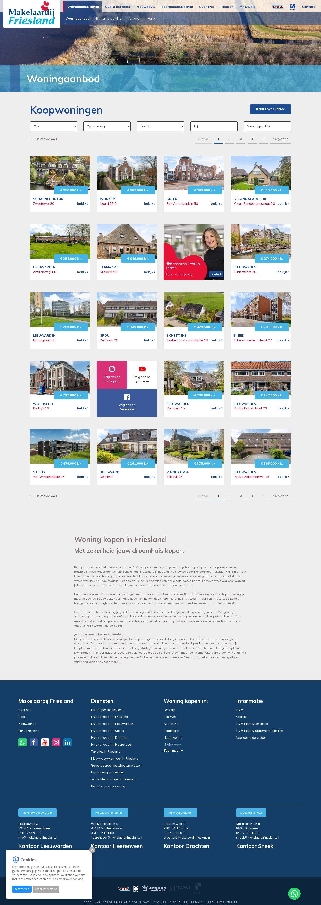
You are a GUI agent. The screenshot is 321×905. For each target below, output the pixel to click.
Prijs (196, 126)
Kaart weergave (270, 109)
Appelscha (171, 723)
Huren (153, 18)
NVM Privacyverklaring (252, 724)
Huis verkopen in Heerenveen (112, 744)
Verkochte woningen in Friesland (113, 779)
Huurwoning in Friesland (108, 772)
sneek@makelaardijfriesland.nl (257, 837)
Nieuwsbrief (27, 724)
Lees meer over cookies (67, 879)
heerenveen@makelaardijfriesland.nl (116, 837)
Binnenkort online (109, 18)
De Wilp (169, 709)
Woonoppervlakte (259, 126)
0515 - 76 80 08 (247, 833)
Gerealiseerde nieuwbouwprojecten (116, 765)
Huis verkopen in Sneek (107, 731)
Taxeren (227, 6)
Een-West (171, 716)
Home (13, 78)
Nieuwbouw (145, 6)
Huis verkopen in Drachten (109, 738)
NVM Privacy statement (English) (259, 731)
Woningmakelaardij (83, 6)
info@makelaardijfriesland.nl (38, 837)
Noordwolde (172, 737)
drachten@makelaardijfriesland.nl (187, 837)
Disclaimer (178, 898)
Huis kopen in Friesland (107, 710)
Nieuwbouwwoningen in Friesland (114, 758)
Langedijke (171, 730)
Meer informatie (46, 889)
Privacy (197, 898)
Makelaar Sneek (251, 812)
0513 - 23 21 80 (102, 833)
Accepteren (21, 889)
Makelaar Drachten (180, 812)
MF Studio (247, 6)
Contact (308, 6)
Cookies (242, 717)
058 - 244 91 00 (29, 833)
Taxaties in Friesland (105, 751)
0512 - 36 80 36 (175, 833)
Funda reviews (28, 731)
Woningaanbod (79, 18)
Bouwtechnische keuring (108, 786)
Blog (21, 717)
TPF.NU (232, 898)
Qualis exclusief (117, 6)
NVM (239, 710)
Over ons (206, 6)
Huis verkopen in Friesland (109, 717)
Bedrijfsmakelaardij (177, 6)
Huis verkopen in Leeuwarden (112, 724)
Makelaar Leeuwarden (38, 812)
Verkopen (135, 18)
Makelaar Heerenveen (109, 812)
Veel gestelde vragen (251, 738)
